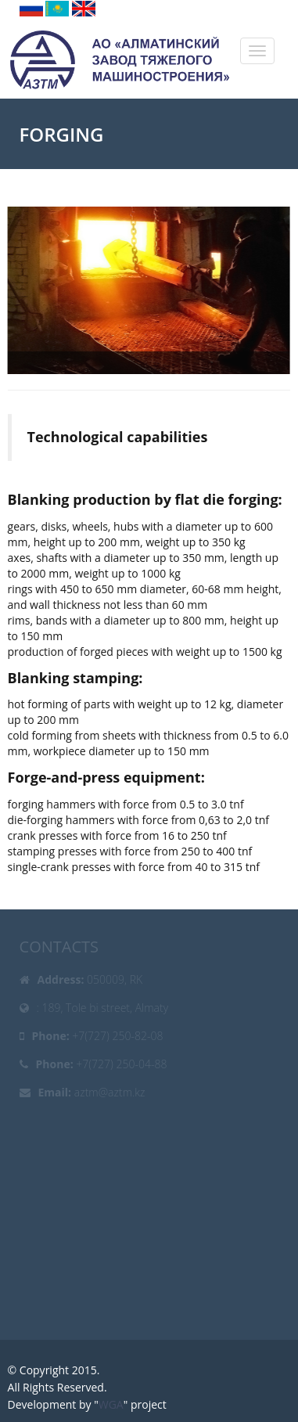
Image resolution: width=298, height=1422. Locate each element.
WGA (111, 1404)
